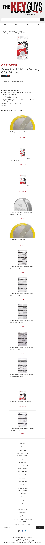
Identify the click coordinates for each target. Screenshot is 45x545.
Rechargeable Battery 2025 (18, 239)
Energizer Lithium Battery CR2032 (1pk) (22, 401)
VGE (22, 507)
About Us (22, 459)
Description (6, 81)
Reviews (17, 81)
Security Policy (22, 481)
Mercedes (22, 500)
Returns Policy (22, 478)
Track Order (22, 450)
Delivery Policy (22, 471)
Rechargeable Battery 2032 (18, 132)
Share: (6, 75)
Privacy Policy (22, 474)
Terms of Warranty (22, 488)
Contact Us (22, 462)
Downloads (22, 512)
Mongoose (22, 493)
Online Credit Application (22, 466)
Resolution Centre (22, 453)
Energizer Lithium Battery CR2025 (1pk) (22, 186)
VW (22, 503)
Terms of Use (22, 484)
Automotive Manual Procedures (22, 519)
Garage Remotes (22, 516)
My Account (22, 447)
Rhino (22, 497)
